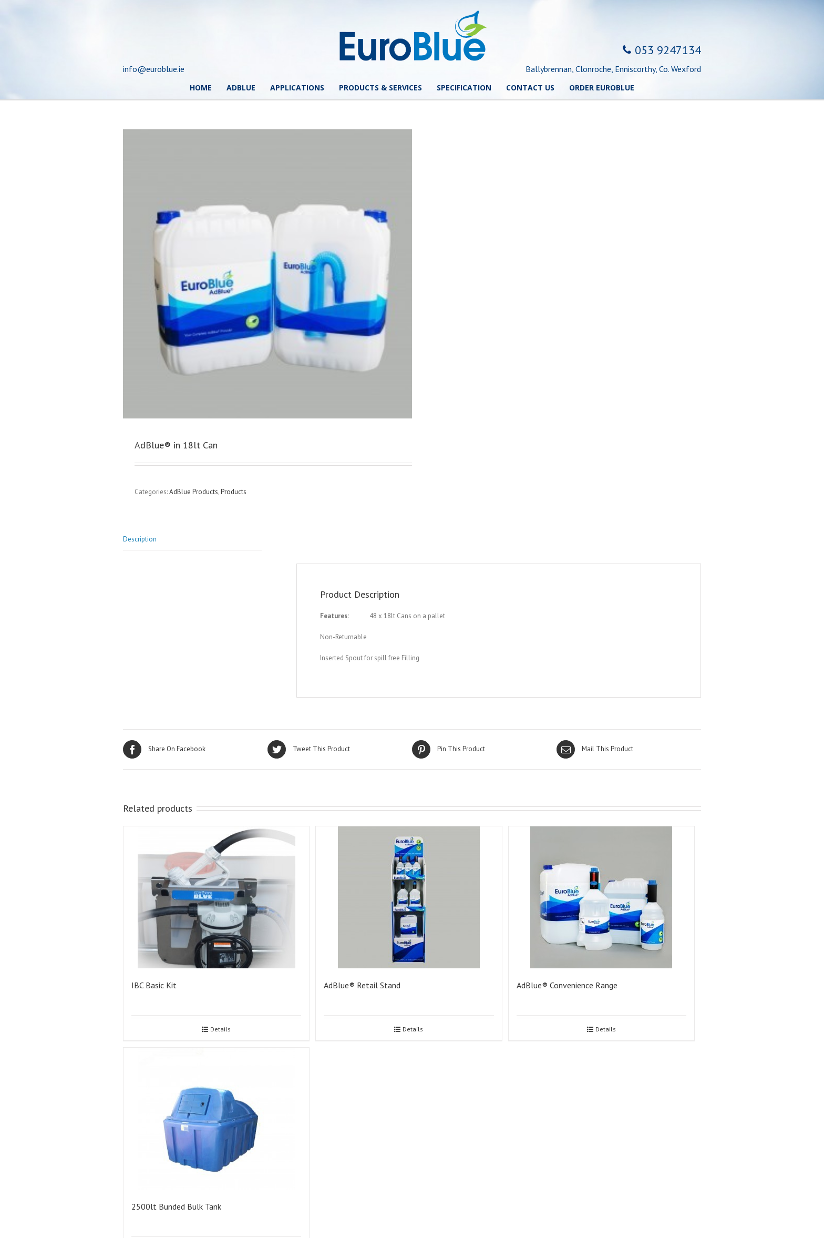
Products (233, 491)
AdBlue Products (193, 491)
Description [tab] (140, 539)
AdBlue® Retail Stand (362, 985)
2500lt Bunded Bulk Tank (176, 1206)
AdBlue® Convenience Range (567, 985)
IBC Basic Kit (154, 985)
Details (220, 1029)
